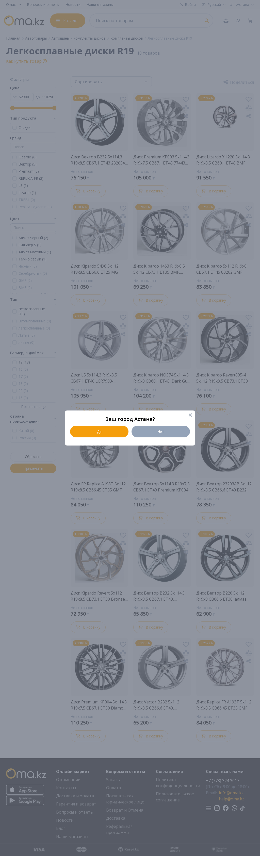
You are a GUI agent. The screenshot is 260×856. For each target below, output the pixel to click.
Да (99, 431)
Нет (160, 431)
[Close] (190, 415)
